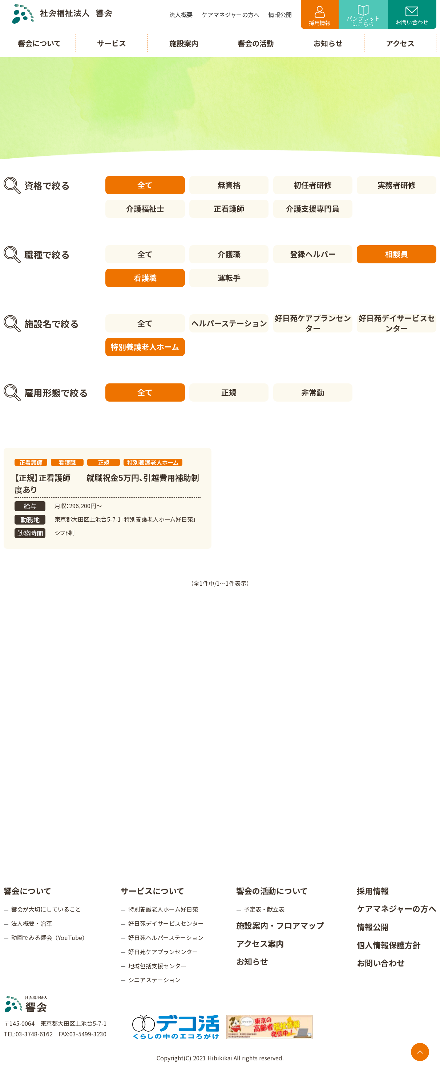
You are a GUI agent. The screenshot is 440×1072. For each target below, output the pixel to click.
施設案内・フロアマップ (280, 925)
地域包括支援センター (157, 965)
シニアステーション (154, 979)
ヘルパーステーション (229, 323)
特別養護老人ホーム (145, 346)
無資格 (229, 184)
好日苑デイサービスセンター (397, 323)
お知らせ (252, 961)
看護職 (145, 277)
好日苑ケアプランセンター (313, 323)
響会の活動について (272, 890)
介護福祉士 (145, 208)
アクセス (400, 43)
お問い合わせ (412, 16)
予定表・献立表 (264, 909)
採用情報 (320, 16)
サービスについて (152, 890)
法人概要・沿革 (31, 923)
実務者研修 (397, 184)
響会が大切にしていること (46, 909)
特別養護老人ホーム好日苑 (163, 909)
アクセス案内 (260, 943)
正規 (229, 392)
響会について (27, 890)
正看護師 (229, 208)
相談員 (396, 253)
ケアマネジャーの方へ (396, 908)
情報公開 (373, 926)
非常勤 (312, 392)
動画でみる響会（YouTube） (49, 937)
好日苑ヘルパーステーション (165, 937)
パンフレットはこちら (363, 16)
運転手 (229, 277)
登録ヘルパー (313, 253)
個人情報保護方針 (389, 945)
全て (145, 184)
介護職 (229, 253)
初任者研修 (313, 184)
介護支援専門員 (312, 208)
